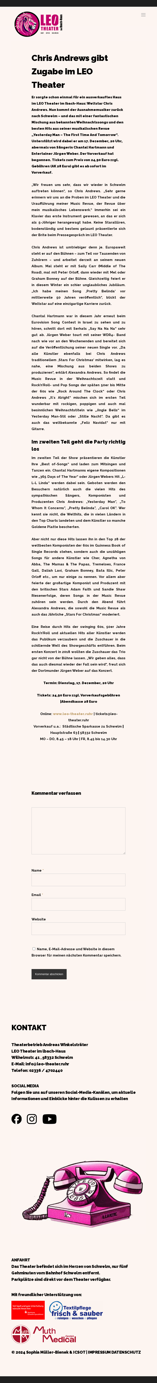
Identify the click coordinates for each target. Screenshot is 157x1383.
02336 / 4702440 (46, 1070)
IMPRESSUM (99, 1352)
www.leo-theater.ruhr (73, 714)
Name (38, 870)
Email (37, 895)
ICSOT (79, 1352)
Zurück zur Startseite (38, 23)
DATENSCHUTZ (126, 1352)
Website (39, 919)
